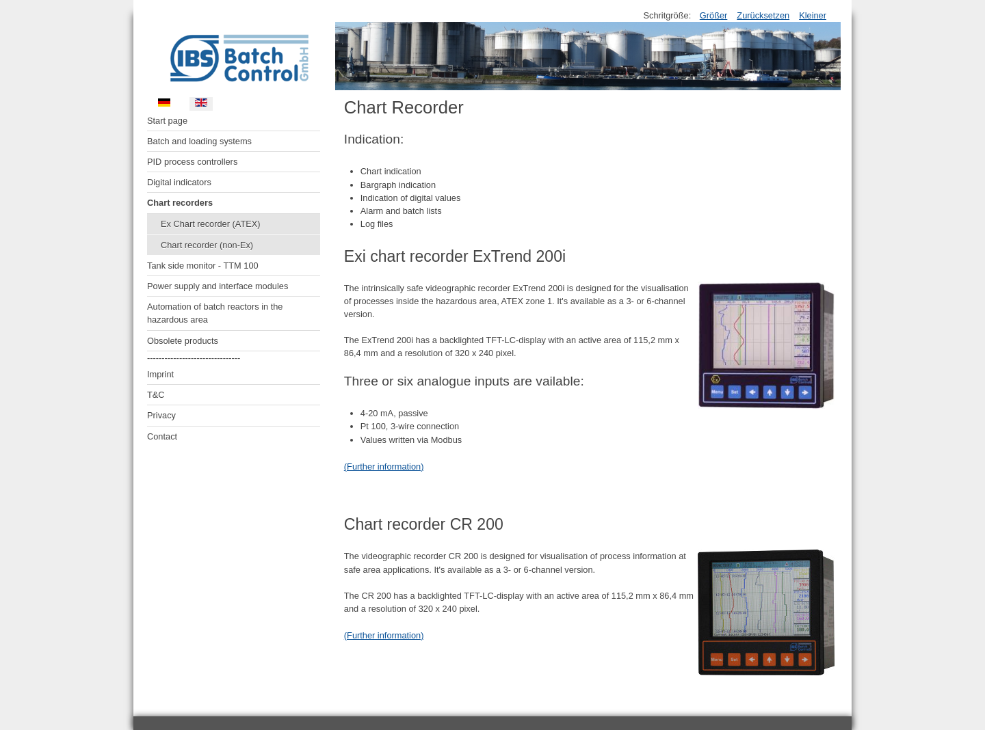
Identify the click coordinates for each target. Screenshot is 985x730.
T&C (156, 395)
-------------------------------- (193, 358)
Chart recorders (180, 203)
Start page (167, 121)
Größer (714, 15)
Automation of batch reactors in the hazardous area (215, 313)
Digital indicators (179, 182)
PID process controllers (192, 162)
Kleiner (812, 15)
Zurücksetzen (763, 15)
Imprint (160, 374)
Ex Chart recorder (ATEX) (211, 224)
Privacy (161, 415)
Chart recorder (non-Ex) (207, 245)
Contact (162, 436)
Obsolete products (182, 341)
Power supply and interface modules (217, 286)
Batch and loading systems (199, 141)
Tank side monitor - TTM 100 (203, 265)
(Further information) (384, 466)
